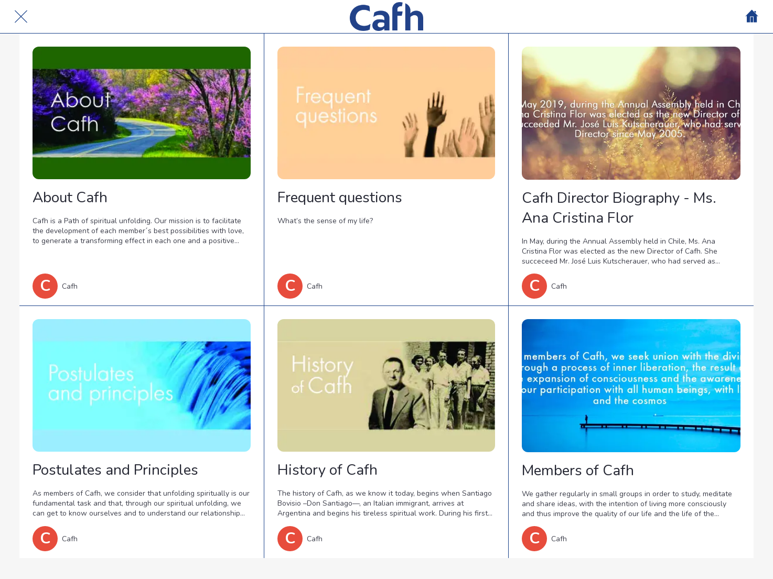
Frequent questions (339, 197)
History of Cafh (327, 470)
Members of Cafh (578, 470)
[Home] (752, 16)
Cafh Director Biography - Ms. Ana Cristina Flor (619, 208)
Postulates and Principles (115, 470)
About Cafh (70, 197)
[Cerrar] (21, 16)
